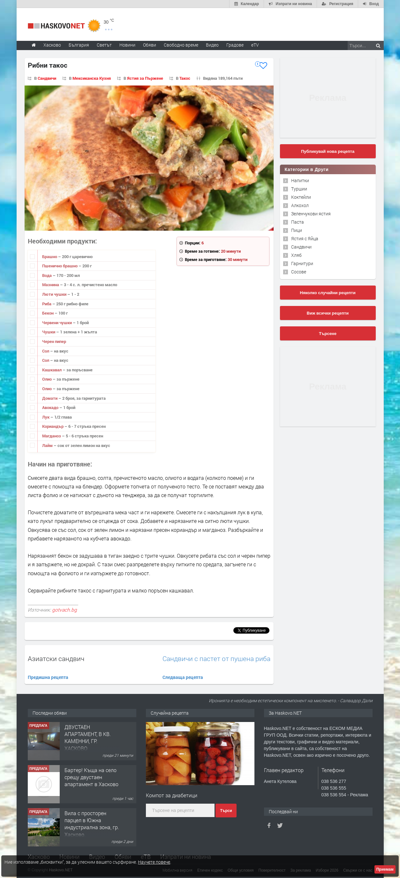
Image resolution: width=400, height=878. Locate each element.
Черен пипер (54, 341)
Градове (235, 45)
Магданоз (52, 436)
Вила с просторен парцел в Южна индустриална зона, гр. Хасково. (91, 824)
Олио (47, 379)
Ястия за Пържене (145, 78)
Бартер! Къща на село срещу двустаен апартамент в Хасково (91, 777)
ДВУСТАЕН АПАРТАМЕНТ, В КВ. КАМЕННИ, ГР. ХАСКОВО (87, 738)
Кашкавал (52, 370)
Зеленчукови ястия (311, 214)
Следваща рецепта (182, 677)
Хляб (296, 255)
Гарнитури (302, 263)
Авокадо (50, 407)
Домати (50, 398)
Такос (184, 78)
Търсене (327, 333)
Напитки (300, 180)
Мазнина (51, 284)
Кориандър (53, 426)
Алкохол (300, 205)
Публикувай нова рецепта (327, 151)
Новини (127, 45)
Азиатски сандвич (56, 658)
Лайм (48, 445)
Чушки (49, 332)
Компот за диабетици (171, 795)
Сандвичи (47, 78)
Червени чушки (57, 322)
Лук (46, 417)
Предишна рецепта (48, 677)
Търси (226, 810)
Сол (46, 351)
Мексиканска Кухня (91, 78)
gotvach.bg (64, 609)
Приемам (385, 869)
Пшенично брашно (60, 266)
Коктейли (301, 197)
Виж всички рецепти (328, 313)
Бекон (48, 313)
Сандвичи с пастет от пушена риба (216, 659)
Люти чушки (54, 294)
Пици (296, 230)
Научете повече (154, 862)
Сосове (298, 272)
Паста (297, 222)
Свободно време (181, 45)
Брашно (50, 256)
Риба (47, 304)
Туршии (299, 189)
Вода (47, 275)
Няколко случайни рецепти (327, 292)
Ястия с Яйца (304, 238)
